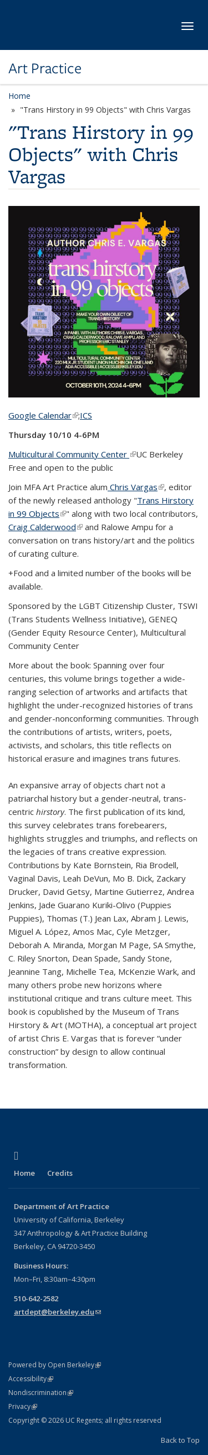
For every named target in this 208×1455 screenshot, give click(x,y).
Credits (60, 1173)
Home (19, 95)
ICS (86, 415)
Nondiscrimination (40, 1392)
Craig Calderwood (45, 526)
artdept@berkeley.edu (57, 1312)
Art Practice (45, 68)
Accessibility (30, 1378)
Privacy (22, 1406)
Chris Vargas (136, 486)
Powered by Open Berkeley (54, 1365)
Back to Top (180, 1440)
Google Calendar (43, 415)
